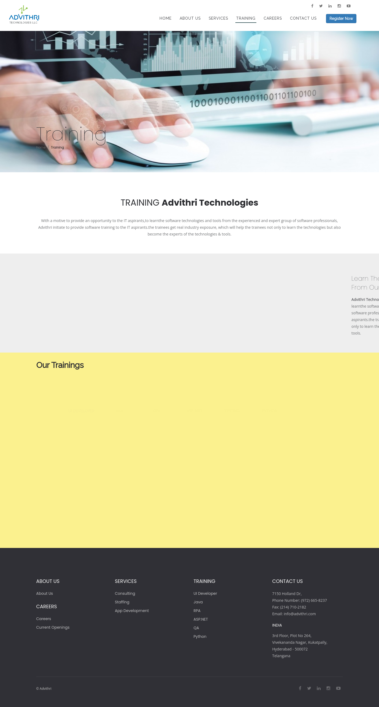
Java (198, 602)
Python (200, 636)
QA (196, 628)
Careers (43, 618)
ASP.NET (201, 619)
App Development (132, 610)
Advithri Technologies (210, 202)
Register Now (341, 18)
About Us (44, 593)
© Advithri (44, 688)
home (41, 147)
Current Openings (53, 627)
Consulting (125, 593)
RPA (197, 610)
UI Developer (205, 593)
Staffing (122, 602)
